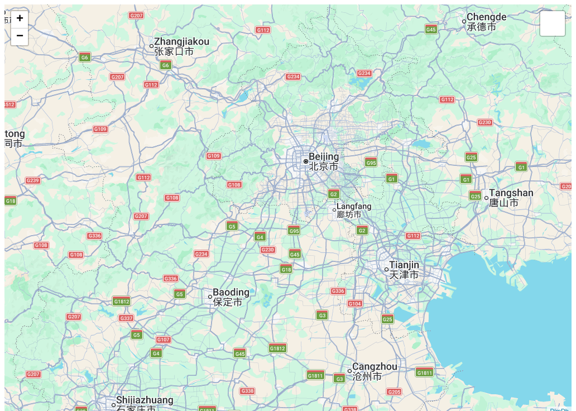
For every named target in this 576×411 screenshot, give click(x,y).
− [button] (19, 36)
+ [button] (19, 19)
